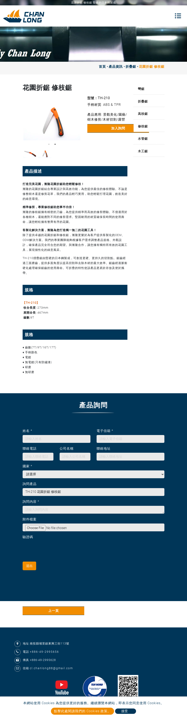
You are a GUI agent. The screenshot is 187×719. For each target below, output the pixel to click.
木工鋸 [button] (143, 151)
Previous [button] (26, 119)
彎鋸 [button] (141, 89)
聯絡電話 (30, 448)
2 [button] (55, 144)
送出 (29, 566)
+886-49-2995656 (44, 651)
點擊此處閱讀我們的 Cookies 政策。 (82, 711)
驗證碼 (28, 537)
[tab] (149, 89)
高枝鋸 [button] (143, 114)
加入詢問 (118, 128)
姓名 (27, 431)
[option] (52, 119)
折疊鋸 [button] (143, 101)
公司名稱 (67, 448)
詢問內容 (31, 502)
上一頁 (53, 611)
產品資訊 (116, 67)
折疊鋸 (131, 67)
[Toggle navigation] (178, 16)
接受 (124, 711)
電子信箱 (105, 431)
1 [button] (49, 144)
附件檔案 (30, 519)
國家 (27, 466)
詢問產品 (30, 484)
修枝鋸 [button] (143, 126)
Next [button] (77, 119)
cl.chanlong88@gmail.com (51, 668)
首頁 (102, 67)
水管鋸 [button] (143, 139)
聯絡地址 (104, 448)
